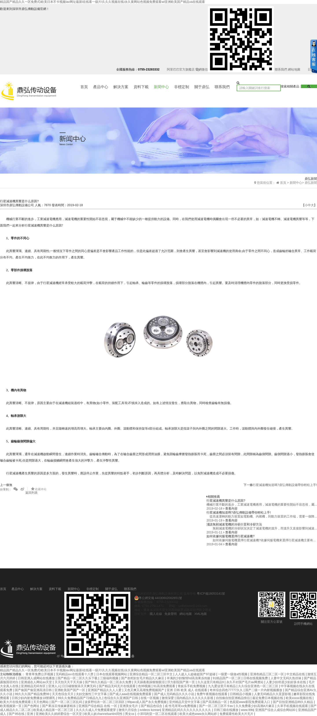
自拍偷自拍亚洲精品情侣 (233, 698)
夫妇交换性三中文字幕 (92, 694)
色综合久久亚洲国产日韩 (121, 698)
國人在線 (156, 614)
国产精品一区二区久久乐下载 (77, 678)
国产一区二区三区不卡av (216, 706)
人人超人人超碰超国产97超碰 (195, 674)
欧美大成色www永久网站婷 (198, 714)
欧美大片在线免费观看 (16, 702)
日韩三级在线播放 (226, 710)
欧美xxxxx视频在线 (299, 698)
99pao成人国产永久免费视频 (147, 702)
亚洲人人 (54, 686)
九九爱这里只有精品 (222, 686)
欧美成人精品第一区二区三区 (53, 710)
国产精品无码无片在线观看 (117, 686)
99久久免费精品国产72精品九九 (80, 698)
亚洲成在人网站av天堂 (37, 682)
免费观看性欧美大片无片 (236, 714)
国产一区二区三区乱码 (67, 702)
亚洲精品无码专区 (33, 686)
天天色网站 (41, 702)
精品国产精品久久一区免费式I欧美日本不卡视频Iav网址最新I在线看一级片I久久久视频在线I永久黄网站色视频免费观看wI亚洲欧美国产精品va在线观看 (102, 2)
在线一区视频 (150, 698)
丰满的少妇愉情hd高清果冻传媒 (189, 678)
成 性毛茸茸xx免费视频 (181, 706)
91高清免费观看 (164, 686)
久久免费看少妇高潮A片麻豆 (255, 706)
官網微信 (234, 69)
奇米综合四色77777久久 (227, 690)
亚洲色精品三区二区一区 (267, 674)
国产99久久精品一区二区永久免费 (108, 682)
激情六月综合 (128, 710)
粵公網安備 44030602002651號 (158, 598)
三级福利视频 (109, 678)
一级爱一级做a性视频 (233, 674)
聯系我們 (281, 69)
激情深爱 (168, 698)
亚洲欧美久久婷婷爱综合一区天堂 (59, 714)
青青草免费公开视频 (40, 674)
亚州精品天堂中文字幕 (185, 702)
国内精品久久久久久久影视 (195, 698)
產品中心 (100, 87)
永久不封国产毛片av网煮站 (245, 682)
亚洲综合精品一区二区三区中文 (151, 674)
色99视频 (144, 686)
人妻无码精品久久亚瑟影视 (273, 694)
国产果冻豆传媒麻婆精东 (59, 706)
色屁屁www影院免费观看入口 (250, 702)
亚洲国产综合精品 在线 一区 (98, 706)
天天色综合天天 (63, 694)
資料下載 (141, 87)
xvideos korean (150, 710)
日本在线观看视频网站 (112, 674)
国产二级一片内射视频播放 (264, 690)
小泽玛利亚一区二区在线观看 (157, 714)
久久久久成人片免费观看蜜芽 (96, 710)
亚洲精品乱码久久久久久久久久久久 (187, 710)
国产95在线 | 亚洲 (21, 714)
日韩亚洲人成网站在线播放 (37, 678)
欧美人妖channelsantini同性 (103, 714)
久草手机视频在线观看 (293, 706)
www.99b (247, 710)
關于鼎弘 (201, 87)
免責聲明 (170, 614)
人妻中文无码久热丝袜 (286, 678)
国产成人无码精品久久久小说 (174, 694)
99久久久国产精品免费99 (32, 694)
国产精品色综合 (152, 706)
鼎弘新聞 (311, 182)
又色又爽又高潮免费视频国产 (144, 690)
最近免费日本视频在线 (268, 698)
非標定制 (181, 87)
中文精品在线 (296, 674)
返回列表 (31, 492)
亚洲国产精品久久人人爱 (105, 690)
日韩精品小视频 (241, 694)
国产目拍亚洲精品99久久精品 (293, 702)
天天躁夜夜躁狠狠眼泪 (150, 682)
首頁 (84, 87)
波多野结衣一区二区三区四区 (105, 702)
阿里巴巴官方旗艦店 (181, 69)
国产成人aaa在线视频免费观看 (130, 694)
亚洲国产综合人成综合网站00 (275, 710)
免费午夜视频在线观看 (212, 694)
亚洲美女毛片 (129, 706)
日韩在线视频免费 (256, 678)
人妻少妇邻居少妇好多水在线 (286, 682)
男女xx (130, 714)
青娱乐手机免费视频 (192, 686)
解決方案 (120, 87)
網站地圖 (294, 69)
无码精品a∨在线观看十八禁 (75, 674)
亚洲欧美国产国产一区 (70, 690)
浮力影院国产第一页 (181, 682)
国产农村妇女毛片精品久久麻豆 (143, 678)
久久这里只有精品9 (211, 682)
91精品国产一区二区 (227, 678)
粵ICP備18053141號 (211, 593)
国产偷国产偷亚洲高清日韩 (34, 690)
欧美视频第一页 (11, 706)
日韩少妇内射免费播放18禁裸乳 (34, 698)
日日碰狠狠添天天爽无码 (79, 686)
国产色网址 (32, 706)
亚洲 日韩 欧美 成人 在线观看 (187, 690)
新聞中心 (161, 87)
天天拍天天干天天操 (69, 682)
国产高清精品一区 (215, 702)
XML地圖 (200, 614)
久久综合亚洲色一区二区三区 (258, 686)
